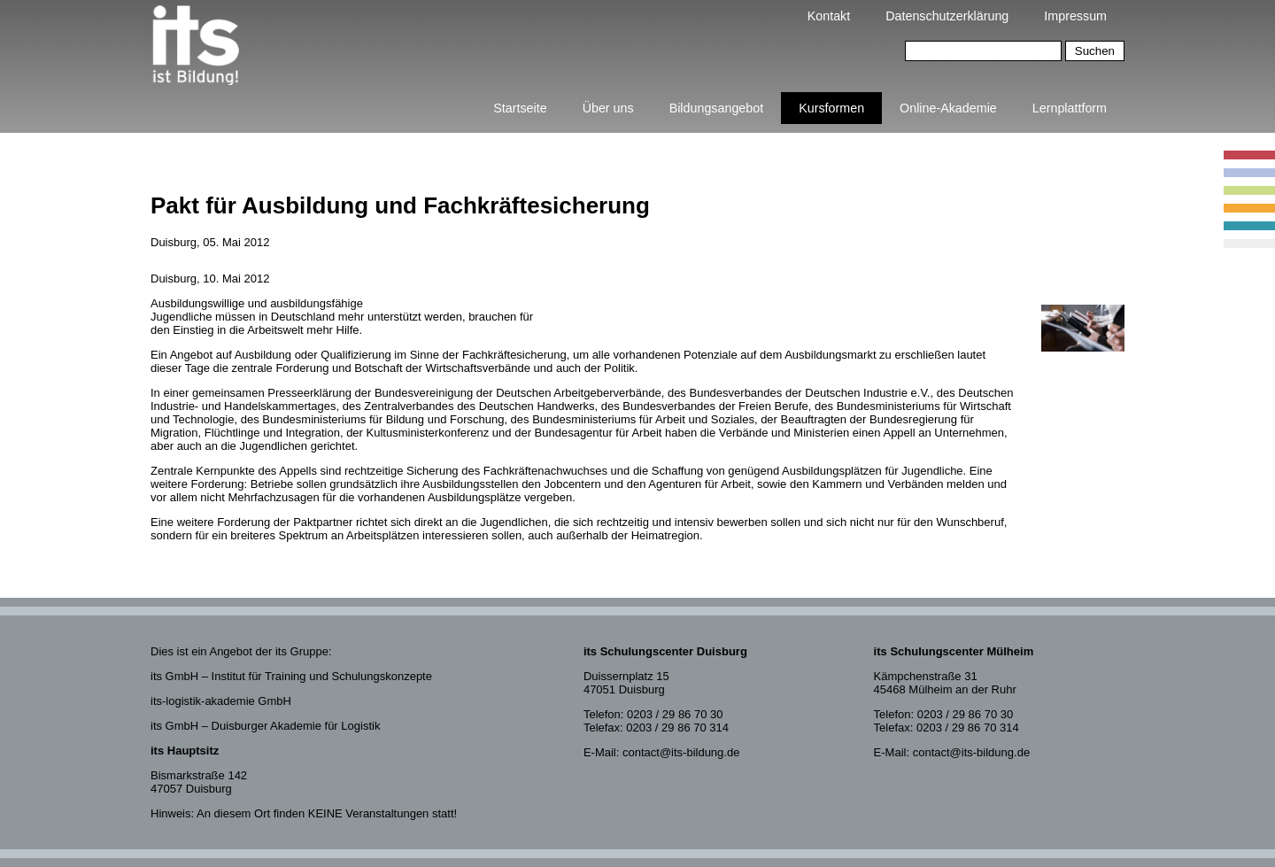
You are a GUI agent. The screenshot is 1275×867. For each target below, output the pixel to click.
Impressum (1075, 16)
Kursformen (831, 108)
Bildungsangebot (716, 108)
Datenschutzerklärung (946, 16)
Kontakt (829, 16)
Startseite (519, 108)
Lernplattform (1069, 108)
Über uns (608, 108)
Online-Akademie (948, 108)
